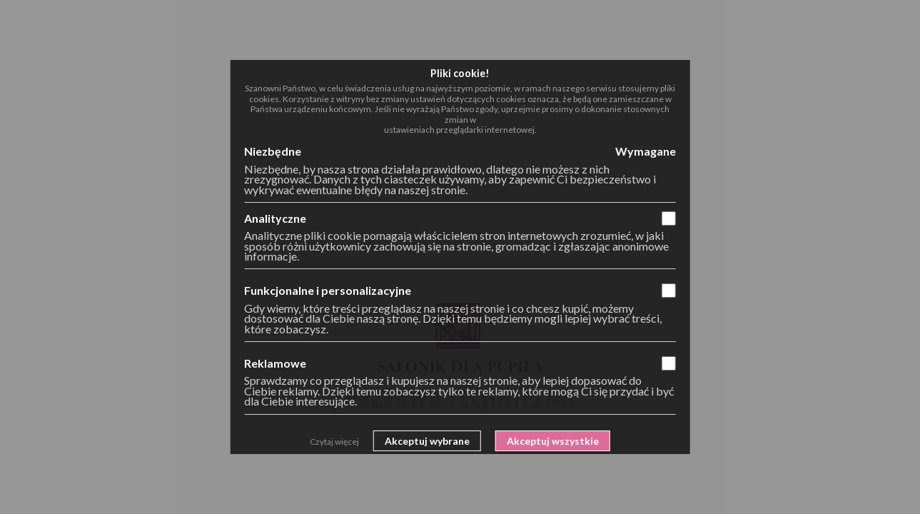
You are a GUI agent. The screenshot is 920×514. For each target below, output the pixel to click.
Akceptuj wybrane (427, 441)
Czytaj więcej (334, 441)
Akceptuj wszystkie (553, 441)
